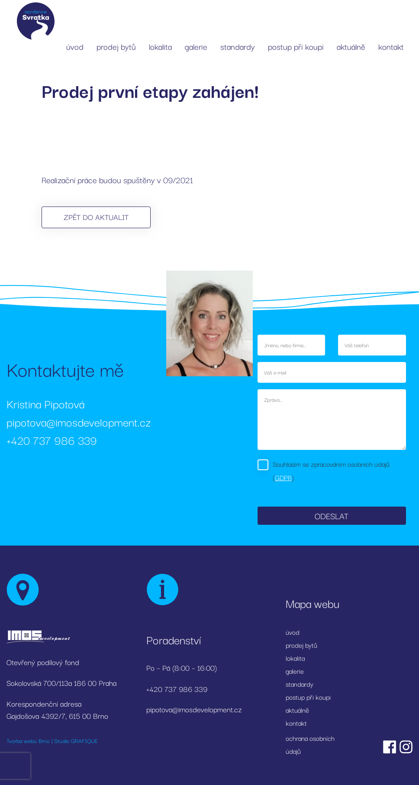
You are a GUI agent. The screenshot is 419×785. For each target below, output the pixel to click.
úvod (75, 46)
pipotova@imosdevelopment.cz (78, 421)
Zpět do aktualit (96, 217)
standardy (237, 46)
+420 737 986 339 (51, 440)
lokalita (160, 46)
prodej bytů (116, 46)
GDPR (283, 477)
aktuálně (351, 46)
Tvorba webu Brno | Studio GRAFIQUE (52, 740)
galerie (196, 46)
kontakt (391, 46)
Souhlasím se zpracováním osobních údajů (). (331, 470)
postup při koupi (296, 46)
